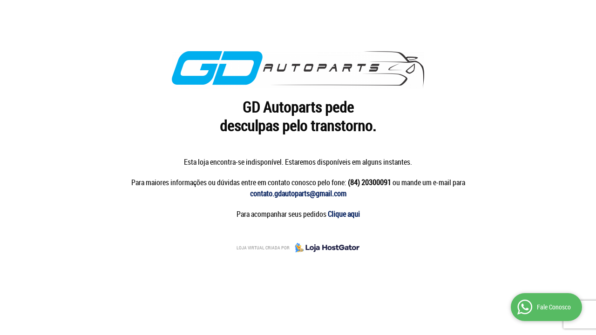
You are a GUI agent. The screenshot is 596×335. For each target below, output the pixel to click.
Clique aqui (344, 214)
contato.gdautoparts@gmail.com (298, 193)
